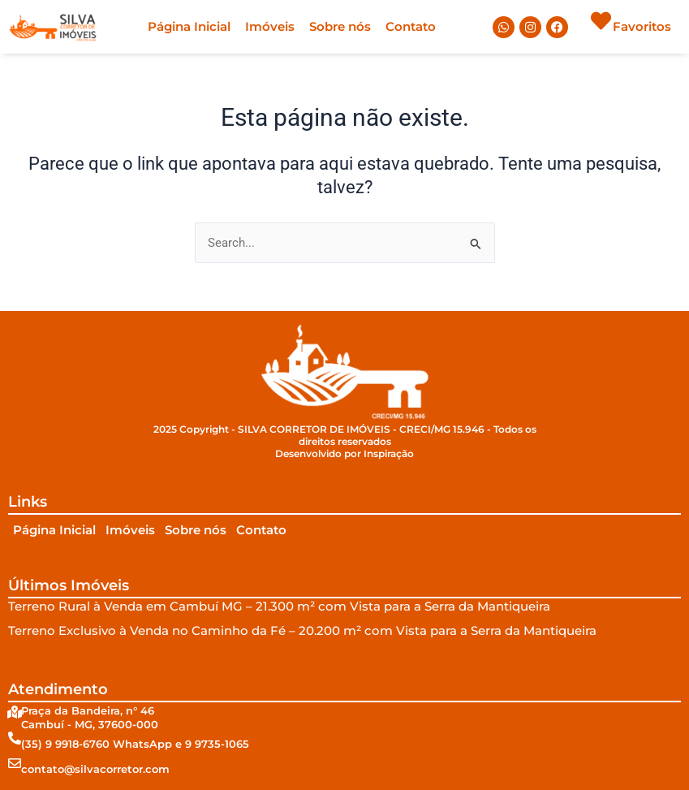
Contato (410, 26)
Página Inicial (189, 26)
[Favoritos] (601, 21)
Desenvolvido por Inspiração (344, 454)
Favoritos (642, 26)
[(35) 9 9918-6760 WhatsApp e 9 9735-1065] (14, 738)
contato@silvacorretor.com (95, 768)
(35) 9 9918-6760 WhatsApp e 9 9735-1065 (135, 743)
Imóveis (270, 26)
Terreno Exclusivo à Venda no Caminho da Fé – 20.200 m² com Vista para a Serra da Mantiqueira (302, 631)
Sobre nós (340, 26)
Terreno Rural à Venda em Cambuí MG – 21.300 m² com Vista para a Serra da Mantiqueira (279, 606)
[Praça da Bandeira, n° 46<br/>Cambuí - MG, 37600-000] (14, 712)
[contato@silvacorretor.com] (14, 763)
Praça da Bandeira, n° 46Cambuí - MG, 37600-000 (89, 717)
